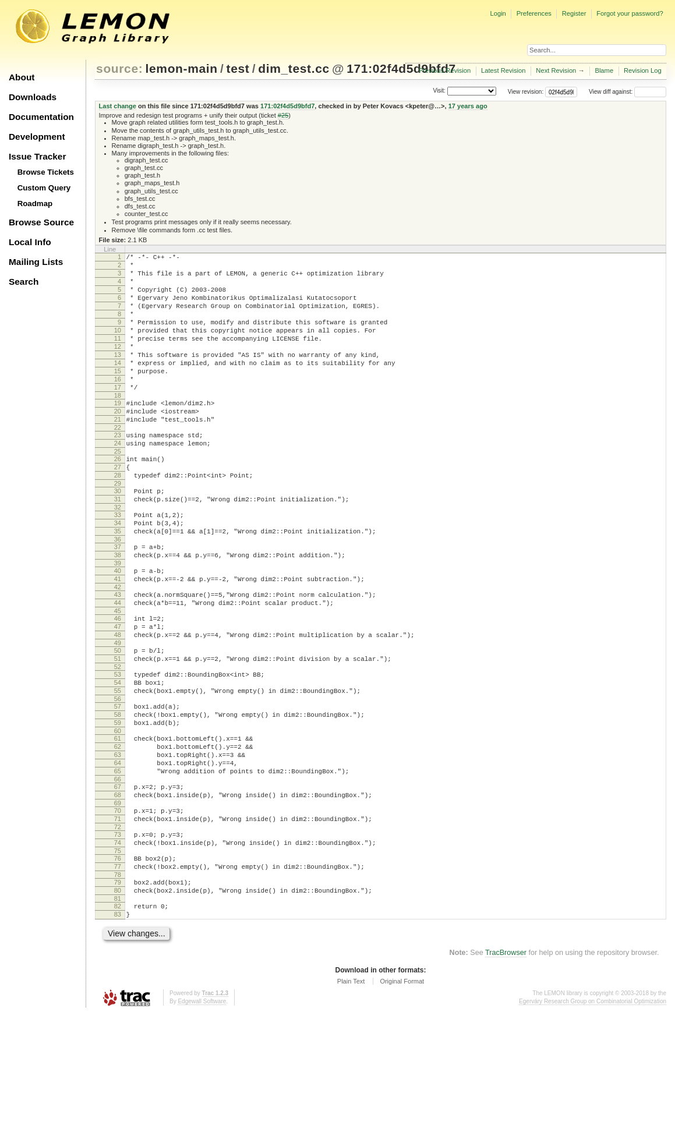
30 (117, 534)
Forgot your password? (629, 13)
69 (117, 897)
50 (117, 718)
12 (117, 365)
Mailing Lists (36, 262)
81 (117, 1006)
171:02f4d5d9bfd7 (401, 68)
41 (117, 636)
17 (117, 415)
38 (117, 609)
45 (117, 673)
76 (117, 959)
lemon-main (182, 68)
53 (117, 745)
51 (117, 728)
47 (117, 691)
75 (117, 952)
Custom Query (44, 187)
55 (117, 765)
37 (117, 599)
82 (117, 1014)
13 (117, 375)
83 (117, 1024)
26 (117, 497)
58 (117, 793)
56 (117, 775)
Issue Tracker (37, 156)
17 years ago (467, 105)
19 (117, 432)
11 (117, 355)
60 (117, 812)
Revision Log (643, 70)
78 (117, 979)
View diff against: (627, 92)
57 (117, 783)
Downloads (32, 97)
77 (117, 969)
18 (117, 425)
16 (117, 405)
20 (117, 442)
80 (117, 996)
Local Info (30, 242)
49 (117, 710)
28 (117, 517)
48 (117, 701)
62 (117, 830)
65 (117, 860)
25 (117, 489)
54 (117, 755)
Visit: (439, 91)
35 (117, 581)
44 (117, 663)
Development (37, 136)
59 (117, 802)
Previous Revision (445, 70)
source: (119, 68)
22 (117, 462)
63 (117, 840)
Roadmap (35, 203)
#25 (283, 115)
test (238, 68)
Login (498, 13)
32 (117, 554)
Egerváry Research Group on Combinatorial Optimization (592, 1113)
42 (117, 646)
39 (117, 618)
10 (117, 345)
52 (117, 738)
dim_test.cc (293, 68)
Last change (117, 105)
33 (117, 561)
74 (117, 942)
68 (117, 887)
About (21, 77)
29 (117, 526)
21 (117, 452)
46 (117, 681)
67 (117, 877)
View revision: (526, 92)
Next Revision (556, 70)
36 (117, 591)
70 (117, 904)
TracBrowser (505, 1064)
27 (117, 507)
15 (117, 395)
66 (117, 869)
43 (117, 653)
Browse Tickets (45, 172)
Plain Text (351, 1092)
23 (117, 469)
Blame (604, 70)
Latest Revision (503, 70)
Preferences (534, 13)
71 (117, 914)
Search (23, 281)
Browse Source (41, 222)
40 (117, 626)
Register (574, 13)
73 (117, 932)
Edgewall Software (202, 1113)
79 (117, 987)
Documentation (41, 117)
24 (117, 479)
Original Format (402, 1092)
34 (117, 571)
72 (117, 924)
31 (117, 544)
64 (117, 850)
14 (117, 385)
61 (117, 820)
